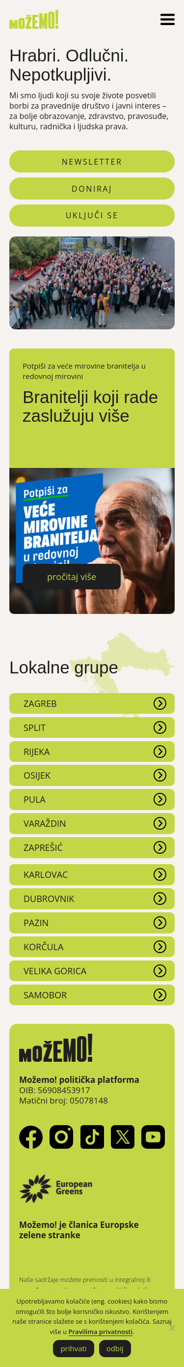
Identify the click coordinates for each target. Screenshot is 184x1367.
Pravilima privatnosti (101, 1331)
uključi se (92, 215)
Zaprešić (43, 847)
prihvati (73, 1348)
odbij (115, 1348)
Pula (35, 799)
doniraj (92, 188)
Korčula (43, 947)
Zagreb (40, 703)
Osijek (37, 775)
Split (35, 727)
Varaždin (45, 823)
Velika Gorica (55, 971)
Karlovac (46, 874)
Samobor (45, 995)
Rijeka (37, 751)
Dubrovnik (49, 898)
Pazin (36, 923)
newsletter (92, 161)
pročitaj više (71, 576)
